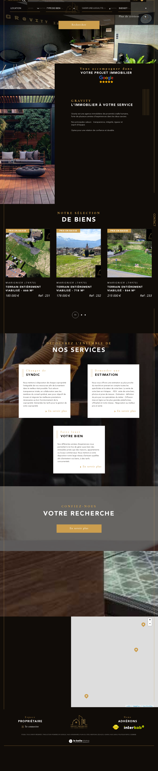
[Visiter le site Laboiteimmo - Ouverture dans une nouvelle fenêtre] (79, 763)
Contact (154, 220)
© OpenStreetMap (147, 725)
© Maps (136, 725)
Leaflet (128, 725)
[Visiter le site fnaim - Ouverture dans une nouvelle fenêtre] (115, 746)
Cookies (133, 753)
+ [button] (150, 639)
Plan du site (84, 753)
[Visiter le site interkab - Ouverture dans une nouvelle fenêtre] (134, 746)
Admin (106, 753)
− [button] (150, 643)
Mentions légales (96, 753)
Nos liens (113, 753)
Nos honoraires (73, 753)
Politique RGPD (123, 753)
